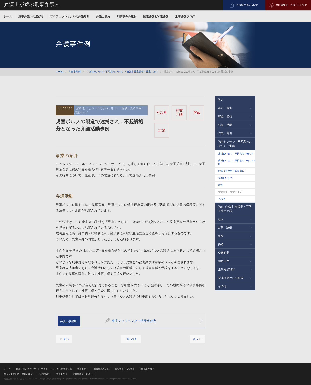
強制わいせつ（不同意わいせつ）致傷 (237, 162)
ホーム (7, 16)
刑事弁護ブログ (185, 16)
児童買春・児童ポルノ (230, 192)
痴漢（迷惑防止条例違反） (232, 171)
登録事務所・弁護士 (82, 374)
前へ (66, 339)
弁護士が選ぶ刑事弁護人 (32, 4)
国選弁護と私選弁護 (155, 16)
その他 (221, 199)
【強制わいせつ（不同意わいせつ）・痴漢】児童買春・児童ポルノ (122, 71)
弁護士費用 (103, 16)
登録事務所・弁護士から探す (291, 5)
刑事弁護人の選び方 (30, 16)
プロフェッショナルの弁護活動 (69, 16)
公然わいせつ (225, 178)
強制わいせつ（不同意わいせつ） (236, 153)
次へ (195, 339)
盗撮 (220, 185)
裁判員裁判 (44, 374)
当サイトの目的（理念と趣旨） (19, 374)
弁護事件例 (75, 71)
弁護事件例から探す (247, 5)
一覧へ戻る (131, 339)
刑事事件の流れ (126, 16)
